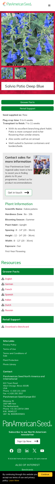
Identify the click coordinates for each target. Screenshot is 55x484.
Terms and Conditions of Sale (15, 354)
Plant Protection (10, 360)
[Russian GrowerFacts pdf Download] (27, 310)
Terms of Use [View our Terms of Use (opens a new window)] (9, 349)
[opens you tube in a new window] (43, 450)
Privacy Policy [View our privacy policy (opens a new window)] (9, 345)
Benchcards (27, 469)
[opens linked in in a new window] (27, 450)
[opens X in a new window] (35, 450)
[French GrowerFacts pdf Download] (27, 289)
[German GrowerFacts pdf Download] (27, 284)
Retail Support (27, 108)
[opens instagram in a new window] (20, 450)
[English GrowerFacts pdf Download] (27, 279)
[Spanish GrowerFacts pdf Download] (27, 294)
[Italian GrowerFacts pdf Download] (27, 300)
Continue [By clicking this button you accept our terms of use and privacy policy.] (45, 474)
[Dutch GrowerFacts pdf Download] (27, 305)
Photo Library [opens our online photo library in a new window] (9, 364)
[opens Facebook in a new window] (12, 450)
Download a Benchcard (15, 326)
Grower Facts (27, 102)
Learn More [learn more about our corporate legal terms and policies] (14, 480)
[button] (49, 5)
